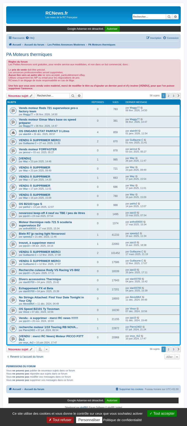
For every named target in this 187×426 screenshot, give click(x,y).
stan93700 (28, 282)
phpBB (83, 407)
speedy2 (27, 236)
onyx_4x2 (28, 342)
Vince (26, 312)
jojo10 (26, 216)
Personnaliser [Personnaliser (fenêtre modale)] (89, 420)
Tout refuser (60, 420)
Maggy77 (28, 114)
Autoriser (112, 28)
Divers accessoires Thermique (40, 279)
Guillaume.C (30, 143)
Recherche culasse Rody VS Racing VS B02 (49, 270)
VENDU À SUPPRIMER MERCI (40, 140)
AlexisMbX (29, 303)
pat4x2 (26, 207)
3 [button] (173, 96)
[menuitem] (30, 38)
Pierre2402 (29, 330)
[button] (178, 95)
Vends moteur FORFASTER (38, 149)
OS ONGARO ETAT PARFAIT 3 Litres (44, 131)
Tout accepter (162, 413)
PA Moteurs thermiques (29, 54)
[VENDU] (25, 158)
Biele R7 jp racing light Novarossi (42, 233)
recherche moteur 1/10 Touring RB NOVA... (48, 327)
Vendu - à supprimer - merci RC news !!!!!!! (48, 318)
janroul (26, 152)
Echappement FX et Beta (36, 288)
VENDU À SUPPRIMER (34, 167)
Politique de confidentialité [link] (122, 420)
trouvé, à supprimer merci (37, 242)
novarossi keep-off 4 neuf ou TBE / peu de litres (52, 213)
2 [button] (168, 96)
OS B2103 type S (30, 204)
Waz (25, 161)
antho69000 (29, 228)
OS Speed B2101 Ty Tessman (39, 309)
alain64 (27, 134)
